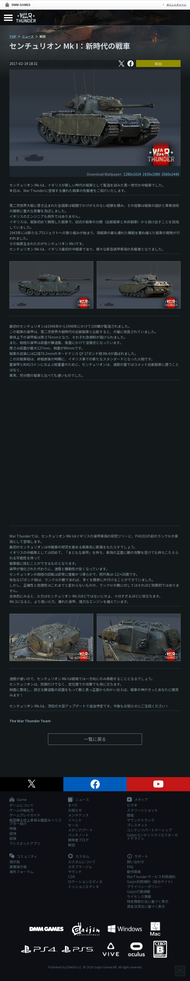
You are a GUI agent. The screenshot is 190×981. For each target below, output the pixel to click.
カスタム (78, 856)
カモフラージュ (80, 866)
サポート (137, 856)
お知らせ (75, 810)
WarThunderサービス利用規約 (151, 876)
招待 (12, 833)
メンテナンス (78, 815)
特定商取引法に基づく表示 (147, 901)
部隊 (12, 838)
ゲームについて (21, 805)
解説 (158, 63)
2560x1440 (170, 174)
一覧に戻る (95, 739)
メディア (137, 800)
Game (18, 800)
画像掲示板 (18, 866)
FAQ (130, 866)
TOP (12, 36)
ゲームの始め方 (21, 810)
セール (73, 825)
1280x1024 (132, 174)
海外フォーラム (21, 871)
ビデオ (132, 805)
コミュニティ (23, 856)
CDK (71, 876)
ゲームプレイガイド (24, 815)
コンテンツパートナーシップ (149, 830)
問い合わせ (135, 861)
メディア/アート (80, 830)
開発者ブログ (78, 840)
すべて (73, 805)
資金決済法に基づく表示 (146, 906)
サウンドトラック (141, 820)
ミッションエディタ (83, 886)
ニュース (28, 36)
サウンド (75, 871)
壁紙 (130, 815)
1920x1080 (151, 174)
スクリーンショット (142, 810)
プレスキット (137, 825)
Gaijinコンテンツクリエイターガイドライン (152, 836)
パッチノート (78, 835)
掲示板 (14, 861)
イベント (75, 820)
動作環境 (134, 871)
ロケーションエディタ (85, 881)
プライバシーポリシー (144, 886)
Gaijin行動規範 (138, 891)
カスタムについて (82, 861)
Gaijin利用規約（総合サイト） (151, 881)
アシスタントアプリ (24, 843)
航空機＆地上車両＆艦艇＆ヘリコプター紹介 (35, 821)
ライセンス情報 (139, 896)
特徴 (12, 828)
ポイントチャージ (176, 4)
